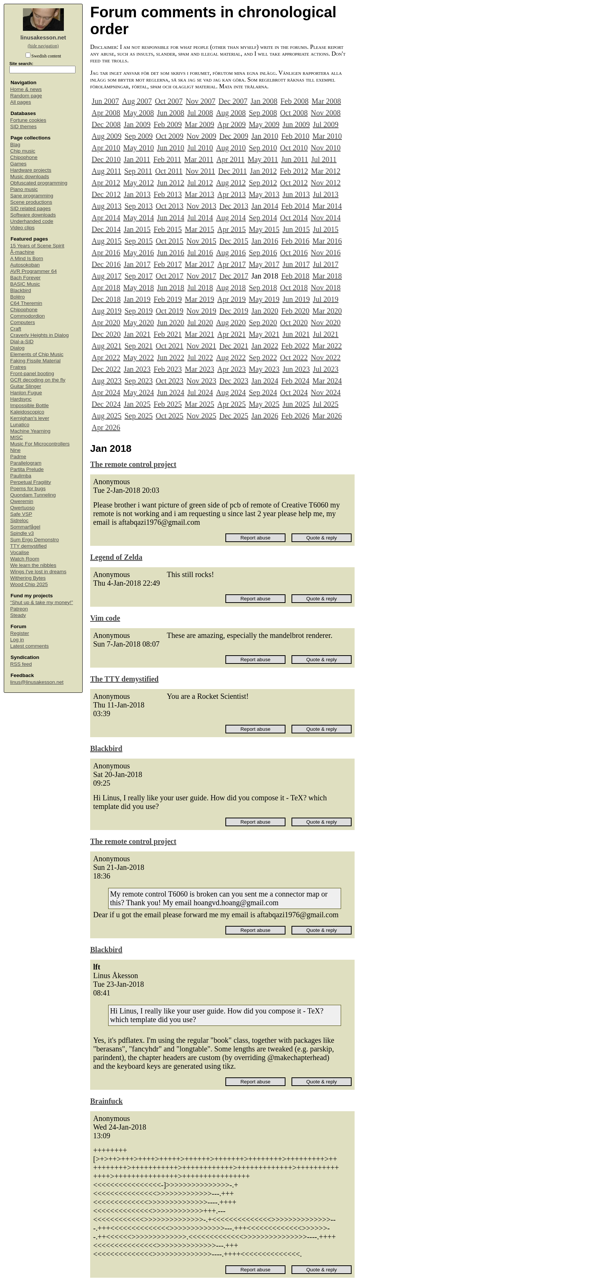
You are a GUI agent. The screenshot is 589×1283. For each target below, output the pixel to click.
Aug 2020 (231, 322)
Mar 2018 (327, 276)
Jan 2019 (137, 299)
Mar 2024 (327, 381)
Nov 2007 (200, 101)
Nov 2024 (325, 392)
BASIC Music (25, 284)
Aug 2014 (231, 218)
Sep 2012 (263, 183)
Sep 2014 (263, 218)
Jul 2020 (200, 322)
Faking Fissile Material (35, 361)
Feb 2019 (168, 299)
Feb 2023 (168, 369)
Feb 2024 (295, 381)
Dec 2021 (233, 346)
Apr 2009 (231, 124)
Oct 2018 (294, 287)
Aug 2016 (231, 252)
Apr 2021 (231, 334)
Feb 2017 (168, 264)
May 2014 (138, 218)
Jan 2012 (263, 171)
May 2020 (138, 322)
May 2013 (264, 194)
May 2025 (264, 404)
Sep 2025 (138, 416)
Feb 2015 (168, 229)
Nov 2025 (201, 416)
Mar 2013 (199, 194)
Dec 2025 (233, 416)
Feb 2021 (168, 334)
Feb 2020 (295, 311)
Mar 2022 (327, 346)
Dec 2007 (233, 101)
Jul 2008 (200, 113)
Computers (22, 322)
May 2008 (138, 113)
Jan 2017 (137, 264)
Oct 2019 (169, 311)
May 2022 (138, 357)
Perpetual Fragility (30, 482)
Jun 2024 (170, 392)
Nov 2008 (325, 113)
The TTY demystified (124, 679)
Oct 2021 (169, 346)
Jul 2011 (324, 159)
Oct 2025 (169, 416)
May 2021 (264, 334)
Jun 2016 (170, 252)
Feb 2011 (167, 159)
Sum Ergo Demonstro (34, 539)
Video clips (22, 227)
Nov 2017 (201, 276)
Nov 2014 (325, 218)
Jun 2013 (296, 194)
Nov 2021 (201, 346)
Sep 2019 (138, 311)
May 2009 (264, 124)
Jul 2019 (325, 299)
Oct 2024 (294, 392)
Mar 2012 (325, 171)
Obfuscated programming (38, 183)
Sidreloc (19, 520)
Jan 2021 (137, 334)
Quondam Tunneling (33, 495)
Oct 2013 (169, 206)
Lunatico (19, 424)
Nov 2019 (201, 311)
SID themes (23, 126)
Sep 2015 (138, 241)
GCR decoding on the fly (37, 380)
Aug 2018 (231, 287)
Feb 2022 (295, 346)
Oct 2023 (169, 381)
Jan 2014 (264, 206)
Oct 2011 (169, 171)
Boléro (17, 297)
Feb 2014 (295, 206)
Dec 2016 (106, 264)
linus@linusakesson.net (36, 682)
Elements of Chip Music (36, 354)
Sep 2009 (138, 136)
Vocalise (19, 552)
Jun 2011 (294, 159)
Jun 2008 (170, 113)
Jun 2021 (296, 334)
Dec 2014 (106, 229)
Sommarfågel (25, 527)
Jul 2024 (200, 392)
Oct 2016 (294, 252)
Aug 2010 (231, 148)
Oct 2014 (294, 218)
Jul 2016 (200, 252)
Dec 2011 (232, 171)
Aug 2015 (106, 241)
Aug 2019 (106, 311)
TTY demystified (28, 546)
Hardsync (21, 399)
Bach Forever (25, 277)
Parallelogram (25, 463)
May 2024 (138, 392)
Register (19, 633)
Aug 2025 (106, 416)
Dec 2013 (233, 206)
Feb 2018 (295, 276)
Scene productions (31, 202)
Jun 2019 (296, 299)
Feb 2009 (168, 124)
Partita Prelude (27, 469)
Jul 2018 (200, 287)
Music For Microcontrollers (39, 444)
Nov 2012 (325, 183)
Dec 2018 (106, 299)
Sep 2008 (263, 113)
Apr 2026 (106, 427)
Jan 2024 (264, 381)
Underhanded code (31, 221)
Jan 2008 (264, 101)
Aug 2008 (231, 113)
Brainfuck (106, 1101)
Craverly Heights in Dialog (39, 335)
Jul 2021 (325, 334)
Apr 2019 (231, 299)
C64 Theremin (26, 303)
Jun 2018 (170, 287)
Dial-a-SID (21, 341)
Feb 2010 (295, 136)
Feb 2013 (168, 194)
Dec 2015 (233, 241)
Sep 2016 (263, 252)
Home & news (26, 89)
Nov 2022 (325, 357)
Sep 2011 (138, 171)
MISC (16, 437)
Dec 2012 (106, 194)
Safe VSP (21, 514)
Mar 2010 (327, 136)
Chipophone (24, 157)
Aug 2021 (106, 346)
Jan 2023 (137, 369)
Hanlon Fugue (26, 392)
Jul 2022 (200, 357)
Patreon (19, 609)
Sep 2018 (263, 287)
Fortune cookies (28, 120)
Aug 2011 (106, 171)
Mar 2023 (199, 369)
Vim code (105, 618)
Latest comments (29, 646)
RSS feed (21, 664)
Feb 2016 (295, 241)
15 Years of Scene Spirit (37, 245)
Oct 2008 (294, 113)
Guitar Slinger (25, 386)
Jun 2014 (170, 218)
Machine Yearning (30, 431)
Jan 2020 (264, 311)
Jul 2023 (325, 369)
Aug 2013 (106, 206)
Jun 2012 (170, 183)
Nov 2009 (201, 136)
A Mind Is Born (26, 258)
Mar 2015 (199, 229)
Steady (18, 615)
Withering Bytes (28, 578)
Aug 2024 (231, 392)
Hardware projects (30, 170)
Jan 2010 (264, 136)
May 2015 (264, 229)
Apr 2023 (231, 369)
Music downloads (29, 176)
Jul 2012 (200, 183)
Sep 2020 (263, 322)
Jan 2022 (264, 346)
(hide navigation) (43, 45)
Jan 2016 (264, 241)
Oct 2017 (169, 276)
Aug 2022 (231, 357)
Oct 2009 (169, 136)
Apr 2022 (106, 357)
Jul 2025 (325, 404)
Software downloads (33, 215)
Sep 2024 (263, 392)
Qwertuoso (22, 507)
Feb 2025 (168, 404)
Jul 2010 (200, 148)
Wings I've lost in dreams (38, 571)
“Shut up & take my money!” (41, 602)
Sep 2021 (138, 346)
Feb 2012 (294, 171)
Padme (18, 456)
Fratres (18, 367)
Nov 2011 (200, 171)
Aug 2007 (137, 101)
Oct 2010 (294, 148)
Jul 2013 (325, 194)
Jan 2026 (264, 416)
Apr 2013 (231, 194)
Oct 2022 (294, 357)
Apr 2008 (106, 113)
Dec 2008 (106, 124)
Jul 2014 (200, 218)
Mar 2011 (198, 159)
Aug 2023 (106, 381)
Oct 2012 (294, 183)
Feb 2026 (295, 416)
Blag (15, 144)
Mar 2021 (199, 334)
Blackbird (20, 290)
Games (18, 164)
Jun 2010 (170, 148)
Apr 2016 (106, 252)
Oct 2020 (294, 322)
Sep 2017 (138, 276)
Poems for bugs (28, 488)
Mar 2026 (327, 416)
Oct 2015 (169, 241)
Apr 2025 (231, 404)
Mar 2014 (327, 206)
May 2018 (138, 287)
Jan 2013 (137, 194)
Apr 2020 (106, 322)
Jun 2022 (170, 357)
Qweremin (21, 501)
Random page (26, 95)
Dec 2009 (233, 136)
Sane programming (31, 195)
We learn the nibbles (33, 565)
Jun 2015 (296, 229)
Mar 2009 (199, 124)
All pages (20, 102)
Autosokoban (25, 265)
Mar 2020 (327, 311)
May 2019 (264, 299)
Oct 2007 (169, 101)
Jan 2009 (137, 124)
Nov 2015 (201, 241)
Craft (15, 329)
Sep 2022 (263, 357)
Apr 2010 (106, 148)
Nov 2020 (325, 322)
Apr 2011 (230, 159)
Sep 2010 (263, 148)
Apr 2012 (106, 183)
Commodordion (27, 316)
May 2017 (264, 264)
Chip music (22, 151)
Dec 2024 (106, 404)
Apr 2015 (231, 229)
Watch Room (24, 559)
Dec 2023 (233, 381)
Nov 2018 (325, 287)
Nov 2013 (201, 206)
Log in (17, 639)
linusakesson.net (43, 37)
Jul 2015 (325, 229)
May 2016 (138, 252)
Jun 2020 (170, 322)
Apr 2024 (106, 392)
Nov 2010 (325, 148)
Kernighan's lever (29, 418)
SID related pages (30, 208)
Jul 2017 (325, 264)
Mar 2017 (199, 264)
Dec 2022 (106, 369)
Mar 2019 (199, 299)
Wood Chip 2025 (29, 584)
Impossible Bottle (29, 405)
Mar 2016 (327, 241)
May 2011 (263, 159)
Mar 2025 (199, 404)
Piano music (24, 189)
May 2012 (138, 183)
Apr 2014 (106, 218)
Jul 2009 (325, 124)
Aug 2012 (231, 183)
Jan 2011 (137, 159)
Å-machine (22, 252)
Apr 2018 (106, 287)
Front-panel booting (32, 373)
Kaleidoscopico (27, 412)
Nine (15, 450)
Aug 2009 (106, 136)
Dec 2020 (106, 334)
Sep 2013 (138, 206)
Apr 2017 (231, 264)
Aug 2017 (106, 276)
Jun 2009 (296, 124)
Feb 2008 (294, 101)
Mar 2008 (326, 101)
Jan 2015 (137, 229)
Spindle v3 (22, 533)
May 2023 (264, 369)
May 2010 (138, 148)
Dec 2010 (106, 159)
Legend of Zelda (116, 557)
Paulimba (20, 476)
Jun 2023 (296, 369)
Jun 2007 (105, 101)
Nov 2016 (325, 252)
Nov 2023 (201, 381)
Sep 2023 (138, 381)
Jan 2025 (137, 404)
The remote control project (133, 464)
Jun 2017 (296, 264)
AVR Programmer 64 (33, 271)
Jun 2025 (296, 404)
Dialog (17, 348)
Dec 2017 (233, 276)
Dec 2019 (233, 311)
